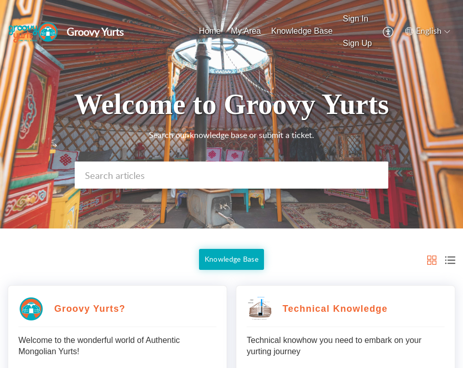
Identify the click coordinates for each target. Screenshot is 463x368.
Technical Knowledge (335, 309)
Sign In (355, 18)
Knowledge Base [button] (231, 259)
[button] (388, 31)
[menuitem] (210, 31)
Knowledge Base (302, 31)
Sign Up (357, 43)
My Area (246, 31)
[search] (231, 175)
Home (210, 31)
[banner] (231, 114)
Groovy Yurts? (89, 309)
